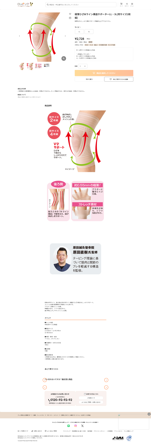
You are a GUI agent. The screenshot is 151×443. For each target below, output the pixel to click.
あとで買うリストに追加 (119, 79)
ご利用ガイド (91, 398)
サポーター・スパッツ (52, 415)
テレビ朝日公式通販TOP (24, 415)
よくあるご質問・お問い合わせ (91, 402)
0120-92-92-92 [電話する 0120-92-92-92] (61, 400)
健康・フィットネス (38, 415)
